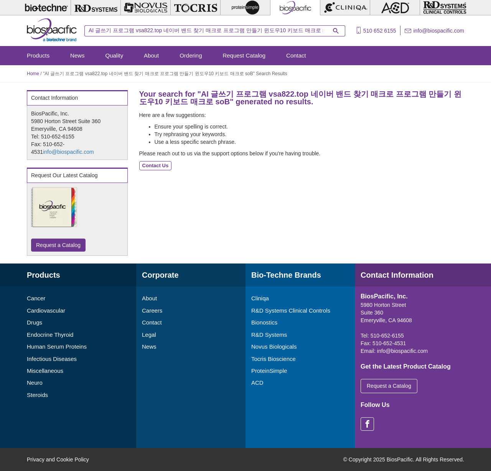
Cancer (36, 298)
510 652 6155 (379, 31)
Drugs (34, 322)
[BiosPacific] (295, 7)
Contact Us (155, 165)
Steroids (37, 395)
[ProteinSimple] (245, 7)
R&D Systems (269, 334)
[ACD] (395, 7)
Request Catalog (243, 55)
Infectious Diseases (52, 359)
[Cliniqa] (345, 7)
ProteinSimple (269, 370)
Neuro (35, 382)
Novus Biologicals (274, 346)
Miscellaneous (45, 370)
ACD (257, 382)
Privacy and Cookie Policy (58, 459)
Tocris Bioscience (273, 359)
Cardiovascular (46, 310)
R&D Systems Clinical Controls (290, 310)
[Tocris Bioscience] (195, 7)
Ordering (191, 55)
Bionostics (264, 322)
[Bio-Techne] (46, 7)
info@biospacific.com (439, 31)
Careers (152, 310)
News (77, 55)
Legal (149, 334)
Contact (296, 55)
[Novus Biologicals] (145, 7)
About (151, 55)
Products (38, 55)
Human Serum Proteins (57, 346)
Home (33, 73)
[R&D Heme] (445, 7)
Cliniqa (260, 298)
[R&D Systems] (95, 7)
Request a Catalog (58, 245)
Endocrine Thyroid (50, 334)
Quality (114, 55)
